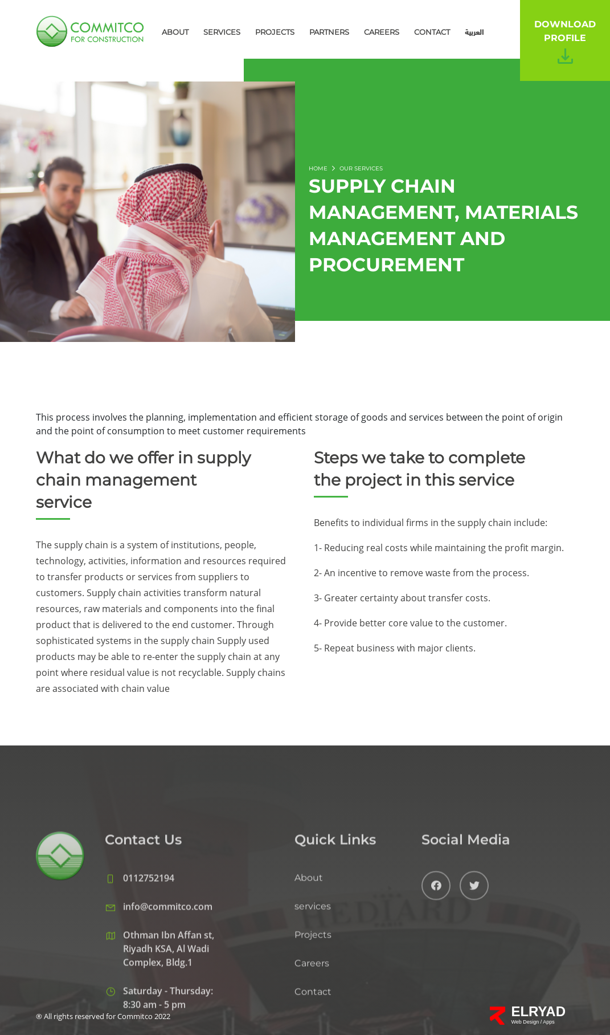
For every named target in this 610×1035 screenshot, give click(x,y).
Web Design (525, 1022)
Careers (381, 31)
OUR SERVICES (361, 168)
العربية (474, 32)
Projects (274, 31)
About (175, 31)
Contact (432, 31)
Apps (549, 1022)
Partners (329, 31)
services (221, 31)
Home (318, 168)
